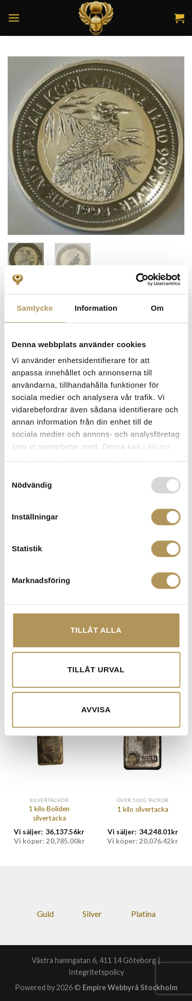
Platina (143, 913)
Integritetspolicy (96, 972)
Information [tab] (96, 308)
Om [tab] (157, 308)
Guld (45, 913)
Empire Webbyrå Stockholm (130, 987)
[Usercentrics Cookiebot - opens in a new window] (136, 279)
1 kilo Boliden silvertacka (49, 813)
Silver (92, 913)
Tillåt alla (95, 630)
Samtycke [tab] (34, 308)
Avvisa (96, 709)
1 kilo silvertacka (142, 809)
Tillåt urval (96, 669)
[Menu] (14, 17)
